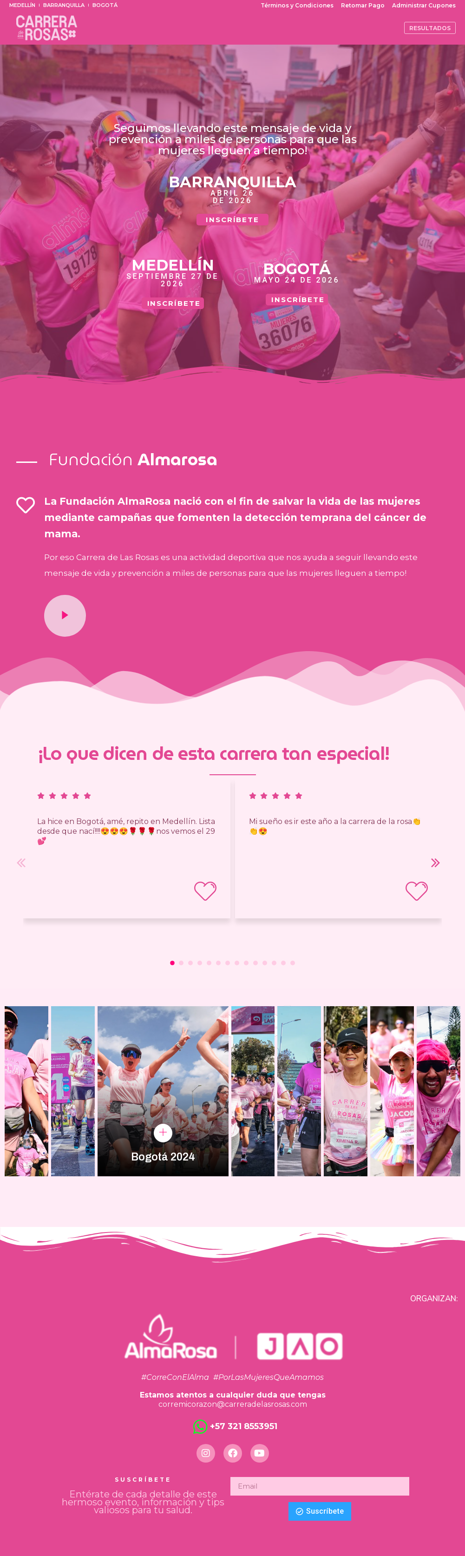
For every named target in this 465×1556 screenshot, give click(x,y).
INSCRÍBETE (232, 219)
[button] (172, 963)
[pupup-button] (163, 1133)
